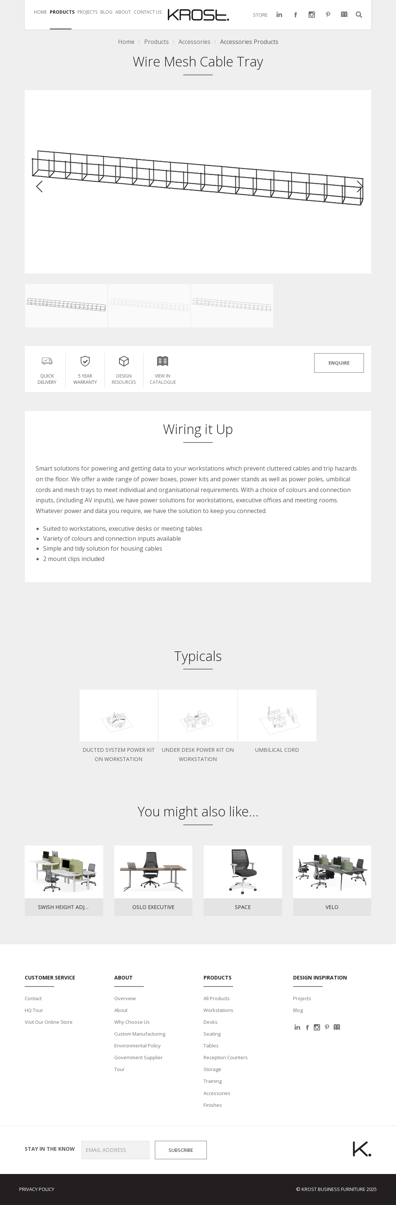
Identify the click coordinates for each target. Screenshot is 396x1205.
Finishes (213, 1105)
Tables (211, 1045)
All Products (217, 998)
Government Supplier (138, 1057)
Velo (332, 906)
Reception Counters (226, 1057)
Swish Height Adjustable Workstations (70, 906)
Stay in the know (47, 1148)
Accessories (217, 1093)
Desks (211, 1022)
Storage (212, 1069)
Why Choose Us (132, 1022)
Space (243, 906)
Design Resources (123, 369)
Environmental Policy (137, 1045)
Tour (119, 1069)
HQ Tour (34, 1010)
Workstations (218, 1010)
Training (213, 1081)
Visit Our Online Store (49, 1022)
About (121, 1010)
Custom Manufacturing (139, 1033)
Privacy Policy (36, 1189)
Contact (33, 998)
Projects (302, 998)
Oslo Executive (153, 906)
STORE (260, 14)
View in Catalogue (162, 369)
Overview (125, 998)
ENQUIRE (339, 362)
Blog (298, 1010)
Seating (212, 1033)
